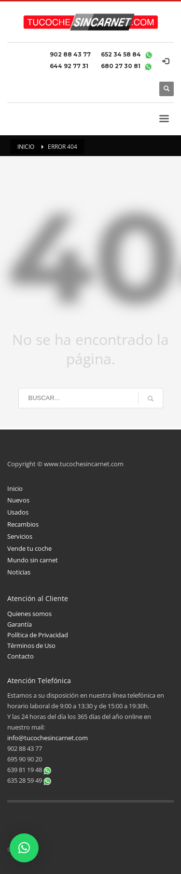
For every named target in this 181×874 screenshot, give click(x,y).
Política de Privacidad (37, 634)
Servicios (19, 536)
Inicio (15, 488)
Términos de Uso (31, 645)
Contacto (20, 656)
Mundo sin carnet (32, 560)
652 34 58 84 (121, 54)
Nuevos (18, 500)
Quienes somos (29, 613)
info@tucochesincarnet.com (47, 737)
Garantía (19, 624)
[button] (24, 847)
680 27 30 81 (121, 66)
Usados (17, 512)
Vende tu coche (29, 548)
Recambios (23, 524)
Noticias (18, 572)
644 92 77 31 (70, 66)
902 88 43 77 (72, 54)
